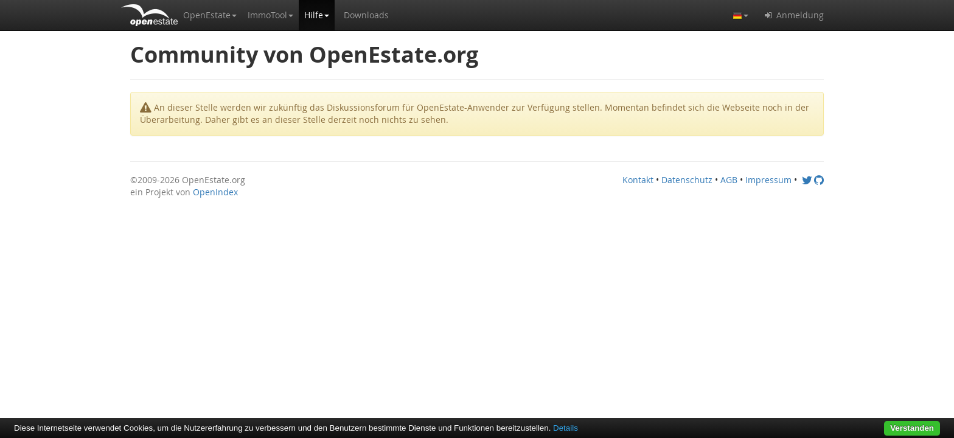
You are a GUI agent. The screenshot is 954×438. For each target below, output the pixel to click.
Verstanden (912, 428)
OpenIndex (215, 192)
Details (565, 428)
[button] (210, 15)
